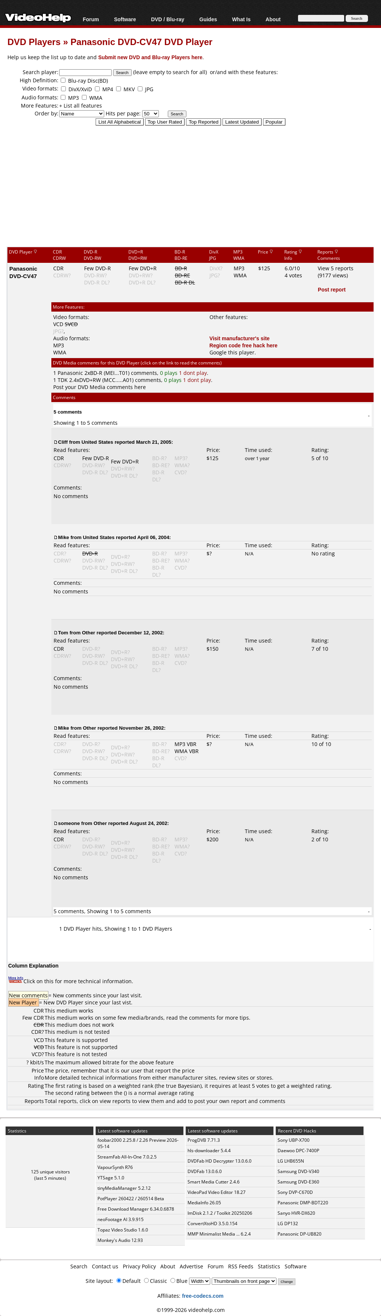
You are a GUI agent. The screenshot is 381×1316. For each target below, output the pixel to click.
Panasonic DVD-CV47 (23, 272)
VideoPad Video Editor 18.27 (217, 1192)
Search (78, 1266)
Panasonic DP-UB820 (299, 1234)
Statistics (269, 1266)
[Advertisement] (194, 186)
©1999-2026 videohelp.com (191, 1309)
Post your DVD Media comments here (99, 387)
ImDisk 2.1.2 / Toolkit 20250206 (220, 1213)
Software (125, 19)
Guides (208, 19)
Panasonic (70, 372)
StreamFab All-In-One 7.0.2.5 (127, 1157)
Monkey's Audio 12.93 (120, 1240)
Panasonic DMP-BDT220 (303, 1202)
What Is (241, 19)
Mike (63, 537)
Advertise (191, 1266)
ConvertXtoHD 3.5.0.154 (212, 1223)
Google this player (231, 352)
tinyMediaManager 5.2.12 (124, 1188)
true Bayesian (183, 1085)
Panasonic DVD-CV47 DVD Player (141, 41)
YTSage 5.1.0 (110, 1178)
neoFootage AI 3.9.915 (120, 1219)
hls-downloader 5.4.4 (209, 1150)
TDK (63, 379)
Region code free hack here (243, 345)
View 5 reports (335, 268)
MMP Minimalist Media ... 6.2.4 (219, 1234)
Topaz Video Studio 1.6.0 (122, 1230)
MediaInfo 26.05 (204, 1202)
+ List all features (80, 105)
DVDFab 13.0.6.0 (205, 1171)
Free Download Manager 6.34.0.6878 (135, 1209)
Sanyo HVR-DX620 (296, 1213)
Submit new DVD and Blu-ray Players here (150, 57)
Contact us (105, 1266)
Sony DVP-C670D (295, 1192)
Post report (332, 289)
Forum (91, 19)
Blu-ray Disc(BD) (88, 80)
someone (69, 823)
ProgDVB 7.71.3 (204, 1140)
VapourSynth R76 (115, 1167)
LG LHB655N (291, 1161)
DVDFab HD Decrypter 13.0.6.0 (220, 1161)
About (273, 19)
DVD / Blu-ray (167, 19)
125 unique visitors (50, 1172)
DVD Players (34, 41)
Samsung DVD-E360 (298, 1182)
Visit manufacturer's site (239, 338)
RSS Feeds (240, 1266)
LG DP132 (288, 1223)
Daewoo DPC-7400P (298, 1150)
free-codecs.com (202, 1295)
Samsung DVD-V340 (298, 1171)
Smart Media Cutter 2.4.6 (214, 1182)
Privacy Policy (139, 1266)
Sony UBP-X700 (294, 1140)
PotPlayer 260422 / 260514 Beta (130, 1198)
